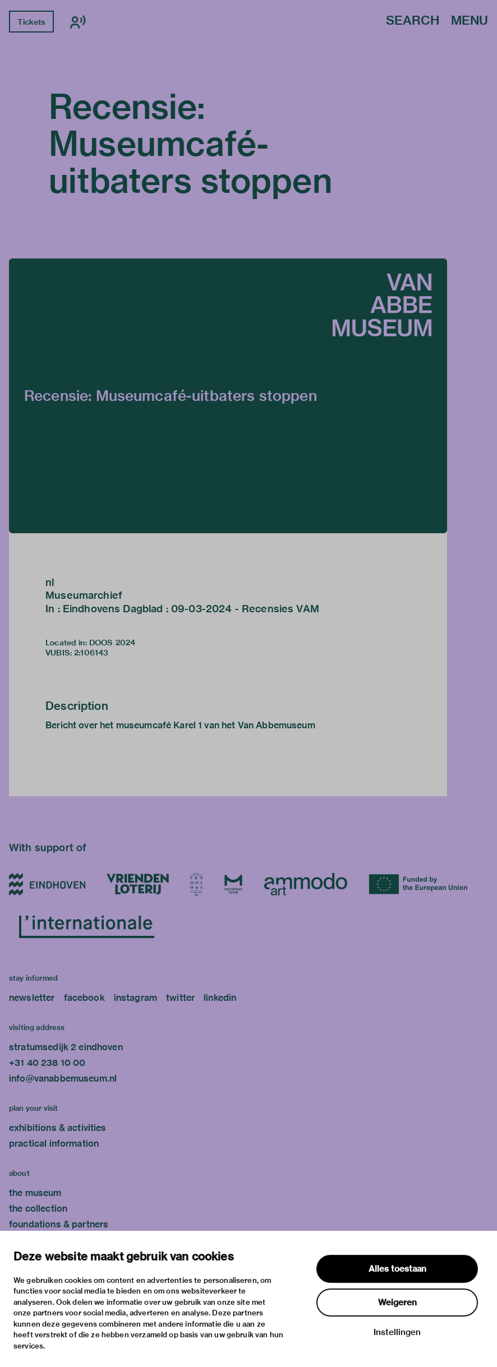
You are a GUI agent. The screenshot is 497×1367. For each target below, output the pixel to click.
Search (412, 21)
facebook (84, 998)
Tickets (31, 22)
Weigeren (397, 1302)
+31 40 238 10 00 (47, 1063)
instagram (135, 998)
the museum (35, 1193)
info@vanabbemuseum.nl (63, 1078)
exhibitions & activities (58, 1128)
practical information (54, 1143)
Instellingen (397, 1332)
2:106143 (91, 653)
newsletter (32, 998)
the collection (38, 1208)
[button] (228, 395)
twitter (180, 998)
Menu (469, 21)
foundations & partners (58, 1224)
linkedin (220, 998)
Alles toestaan (397, 1268)
